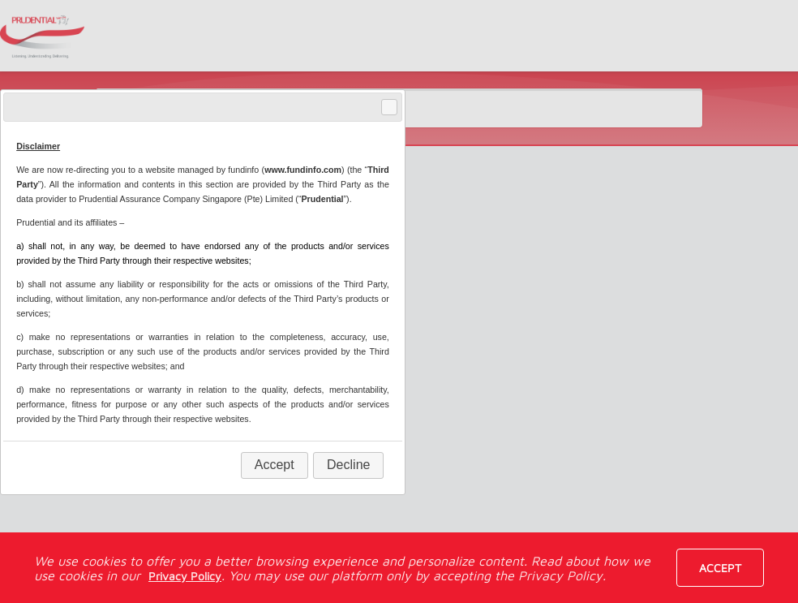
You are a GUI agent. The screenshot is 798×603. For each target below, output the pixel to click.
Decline (348, 465)
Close (388, 107)
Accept (720, 568)
